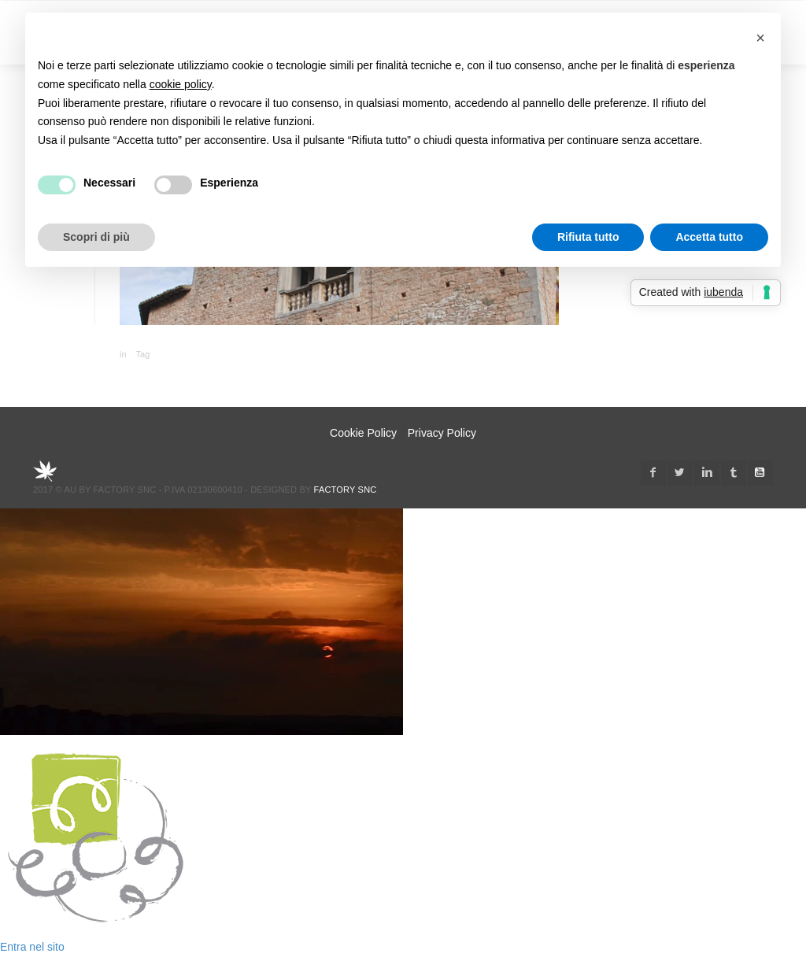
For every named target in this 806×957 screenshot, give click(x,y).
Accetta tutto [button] (709, 237)
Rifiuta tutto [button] (588, 237)
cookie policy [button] (181, 84)
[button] (760, 37)
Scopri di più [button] (96, 237)
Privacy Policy (442, 433)
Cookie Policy (363, 433)
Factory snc (345, 489)
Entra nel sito (32, 946)
